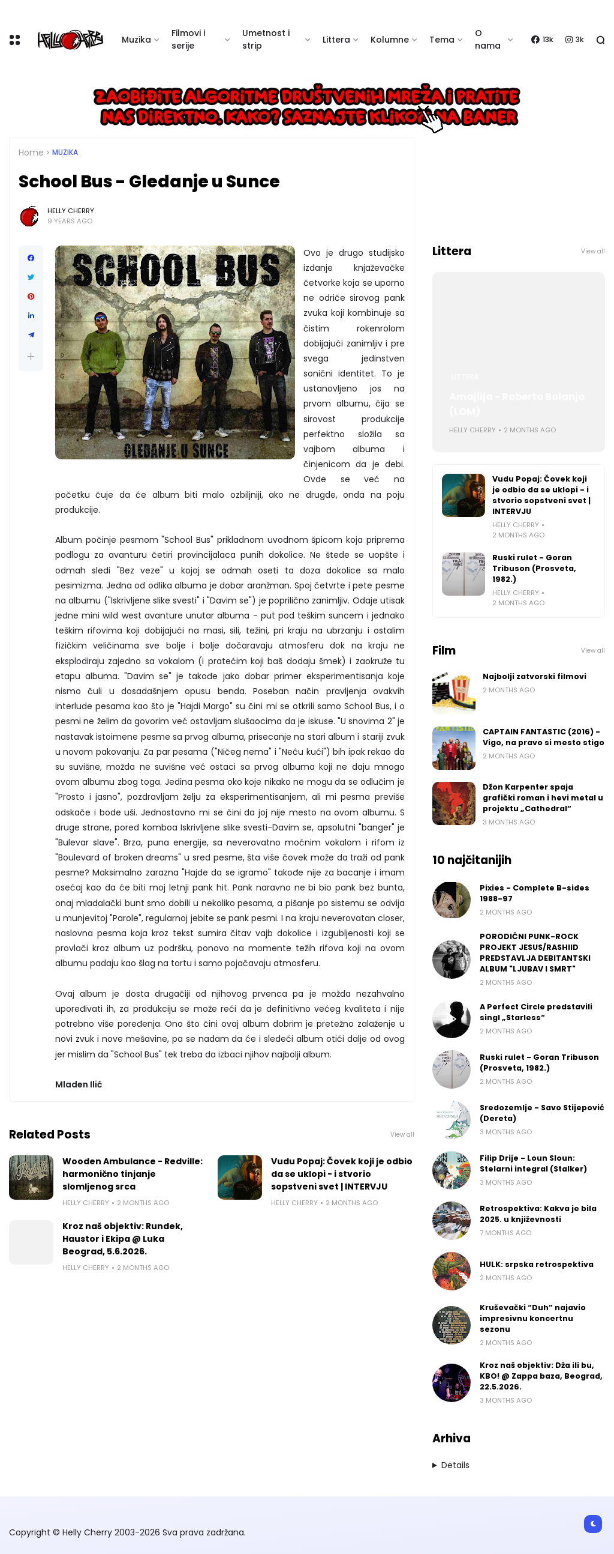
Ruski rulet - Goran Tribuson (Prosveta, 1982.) (534, 568)
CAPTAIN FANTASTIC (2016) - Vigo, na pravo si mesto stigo (543, 737)
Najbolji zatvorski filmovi (534, 676)
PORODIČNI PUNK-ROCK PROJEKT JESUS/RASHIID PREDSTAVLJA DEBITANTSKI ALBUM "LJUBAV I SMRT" (535, 952)
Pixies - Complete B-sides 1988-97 (534, 893)
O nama (488, 39)
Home (31, 153)
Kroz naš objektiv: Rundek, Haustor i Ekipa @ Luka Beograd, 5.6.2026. (122, 1238)
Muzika (136, 40)
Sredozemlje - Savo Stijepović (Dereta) (542, 1112)
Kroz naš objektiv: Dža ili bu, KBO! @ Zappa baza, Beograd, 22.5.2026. (541, 1376)
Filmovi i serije (188, 39)
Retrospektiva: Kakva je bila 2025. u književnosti (538, 1213)
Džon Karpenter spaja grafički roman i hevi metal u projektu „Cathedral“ (543, 798)
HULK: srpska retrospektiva (537, 1264)
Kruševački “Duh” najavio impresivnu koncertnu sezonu (533, 1318)
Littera (336, 40)
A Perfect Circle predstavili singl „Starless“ (536, 1012)
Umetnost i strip (266, 39)
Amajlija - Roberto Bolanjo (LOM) (517, 404)
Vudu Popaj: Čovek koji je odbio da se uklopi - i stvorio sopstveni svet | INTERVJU (342, 1174)
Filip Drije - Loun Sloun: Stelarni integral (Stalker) (533, 1163)
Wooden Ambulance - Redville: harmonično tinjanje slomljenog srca (132, 1174)
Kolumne (390, 40)
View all (402, 1134)
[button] (31, 356)
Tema (442, 40)
